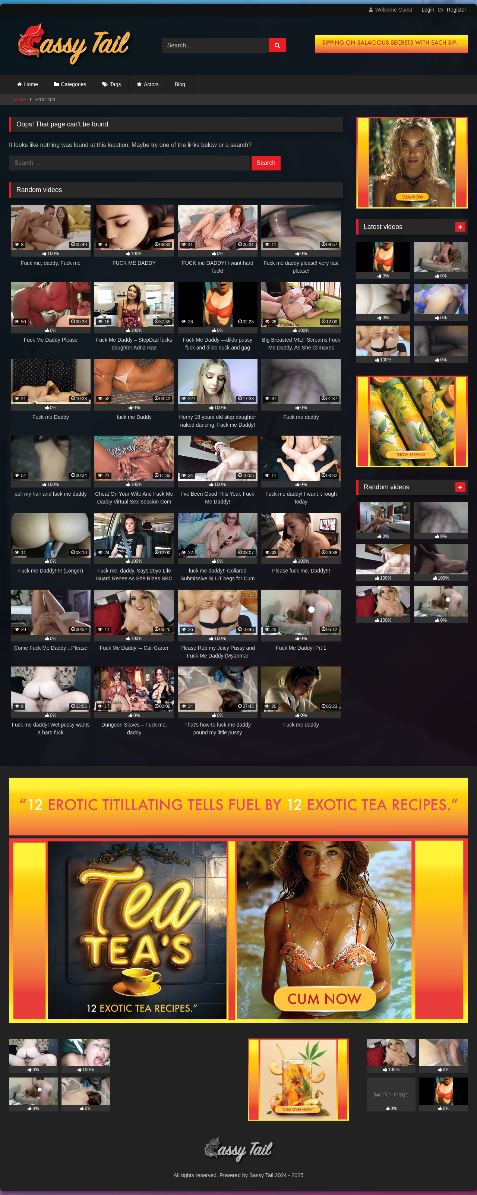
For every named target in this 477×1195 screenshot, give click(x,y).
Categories (73, 84)
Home (31, 84)
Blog (180, 84)
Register (456, 10)
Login (427, 10)
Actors (151, 84)
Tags (115, 84)
